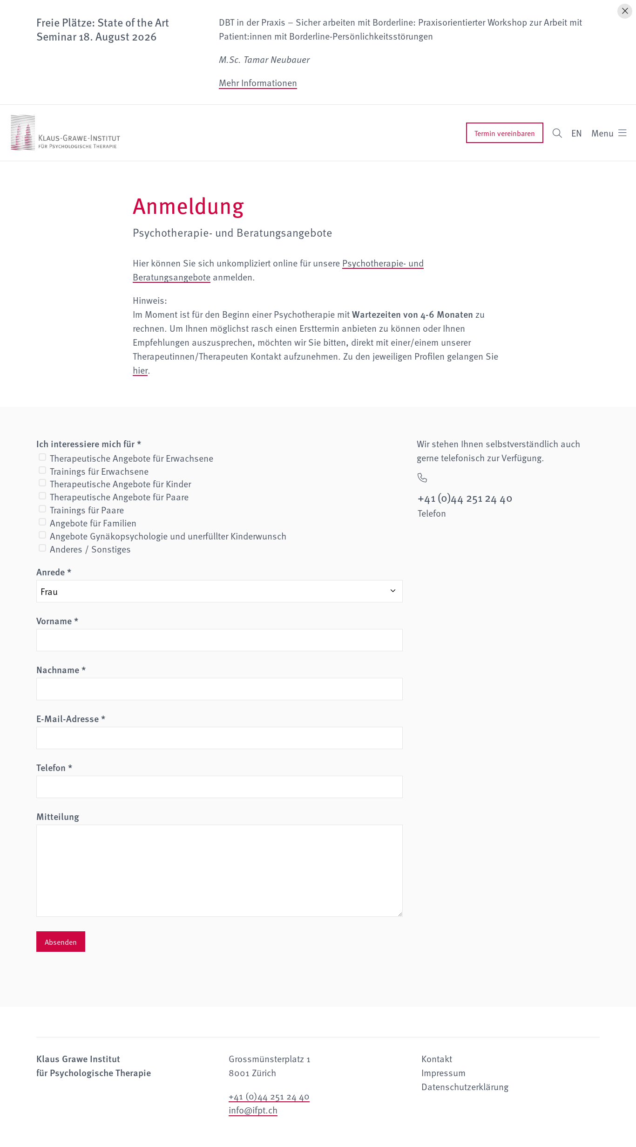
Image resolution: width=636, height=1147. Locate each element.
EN (576, 132)
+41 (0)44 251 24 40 (269, 1095)
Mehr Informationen (258, 82)
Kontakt (436, 1058)
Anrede (53, 571)
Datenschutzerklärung (464, 1086)
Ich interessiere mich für (88, 443)
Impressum (443, 1072)
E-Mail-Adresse (70, 718)
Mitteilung (57, 816)
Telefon (54, 767)
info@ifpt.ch (253, 1109)
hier (140, 369)
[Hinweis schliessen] (624, 11)
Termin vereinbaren (504, 133)
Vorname (57, 620)
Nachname (61, 669)
